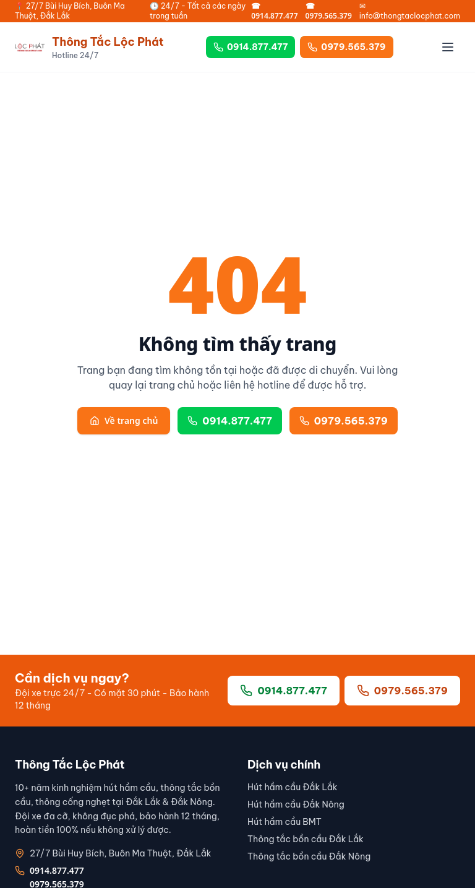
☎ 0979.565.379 (329, 11)
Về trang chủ (124, 420)
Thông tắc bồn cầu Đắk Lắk (305, 839)
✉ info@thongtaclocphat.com (409, 10)
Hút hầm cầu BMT (284, 821)
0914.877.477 (250, 47)
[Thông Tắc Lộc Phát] (89, 47)
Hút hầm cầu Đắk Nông (295, 804)
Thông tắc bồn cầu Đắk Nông (308, 856)
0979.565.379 (346, 47)
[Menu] (447, 47)
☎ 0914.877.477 (274, 11)
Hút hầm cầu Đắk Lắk (292, 787)
